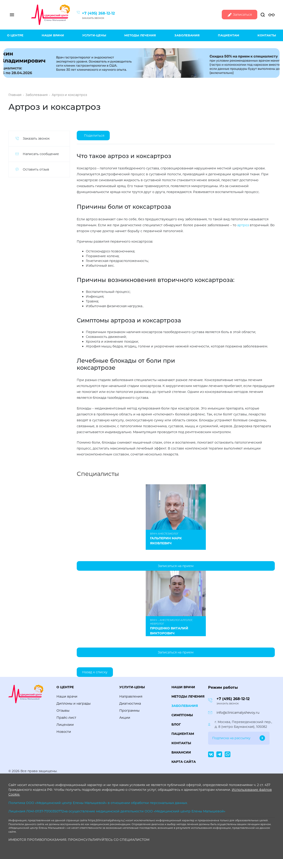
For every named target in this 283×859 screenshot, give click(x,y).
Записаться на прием (176, 566)
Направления (130, 696)
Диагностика (130, 703)
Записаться (239, 15)
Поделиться (94, 135)
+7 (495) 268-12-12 (98, 13)
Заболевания (187, 35)
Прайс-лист (66, 718)
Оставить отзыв (36, 169)
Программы (129, 710)
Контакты (267, 35)
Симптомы (182, 715)
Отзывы (62, 710)
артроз (243, 225)
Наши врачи (53, 35)
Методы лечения (140, 35)
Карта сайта (183, 762)
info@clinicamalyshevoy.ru (238, 713)
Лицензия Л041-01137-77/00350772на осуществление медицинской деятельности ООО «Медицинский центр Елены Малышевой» (116, 811)
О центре (15, 35)
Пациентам (228, 35)
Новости (63, 732)
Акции (124, 718)
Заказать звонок (93, 18)
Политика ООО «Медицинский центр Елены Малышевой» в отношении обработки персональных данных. (98, 803)
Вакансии (181, 752)
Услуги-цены (94, 35)
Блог (176, 724)
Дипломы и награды (73, 703)
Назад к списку (94, 672)
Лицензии (65, 725)
